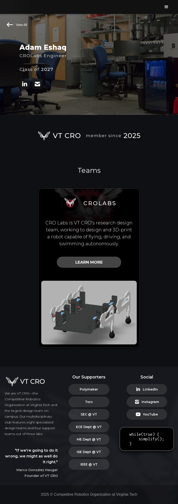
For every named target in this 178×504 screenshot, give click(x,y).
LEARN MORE (89, 262)
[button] (166, 7)
